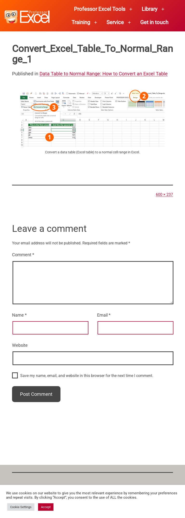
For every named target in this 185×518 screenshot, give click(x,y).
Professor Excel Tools (99, 9)
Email (104, 315)
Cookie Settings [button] (21, 507)
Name (19, 315)
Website (20, 345)
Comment (23, 254)
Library (149, 9)
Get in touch (154, 22)
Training (81, 22)
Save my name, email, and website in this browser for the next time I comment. (86, 375)
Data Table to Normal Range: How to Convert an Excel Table (104, 74)
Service (115, 22)
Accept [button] (46, 507)
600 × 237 (164, 194)
